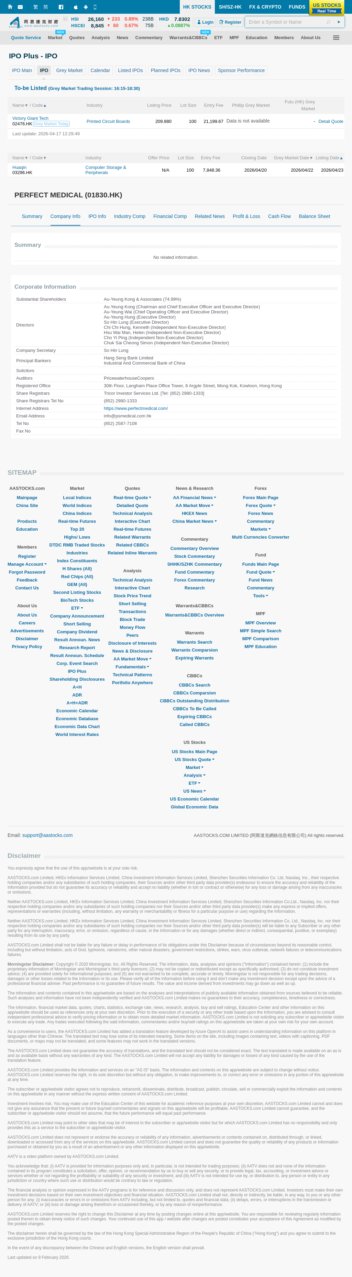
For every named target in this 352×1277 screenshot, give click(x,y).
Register (27, 556)
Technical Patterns (132, 674)
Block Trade (132, 619)
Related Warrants (132, 537)
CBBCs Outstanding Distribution (194, 700)
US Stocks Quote (194, 759)
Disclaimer (27, 638)
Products (27, 521)
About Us (27, 615)
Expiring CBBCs (194, 716)
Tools (260, 595)
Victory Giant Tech (30, 118)
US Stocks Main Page (194, 751)
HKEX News (194, 513)
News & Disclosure (132, 651)
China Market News (194, 521)
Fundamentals (132, 666)
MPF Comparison (260, 638)
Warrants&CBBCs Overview (194, 615)
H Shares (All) (77, 568)
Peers (132, 635)
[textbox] (294, 21)
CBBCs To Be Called (194, 708)
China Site (27, 505)
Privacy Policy (27, 646)
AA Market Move (132, 658)
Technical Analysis (133, 513)
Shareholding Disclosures (77, 679)
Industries (77, 552)
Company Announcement (77, 616)
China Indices (77, 513)
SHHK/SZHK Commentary (194, 564)
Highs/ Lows (77, 537)
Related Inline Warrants (132, 552)
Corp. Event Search (77, 663)
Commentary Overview (194, 548)
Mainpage (27, 497)
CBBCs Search (194, 685)
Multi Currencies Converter (260, 537)
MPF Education (260, 646)
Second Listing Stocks (77, 592)
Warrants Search (194, 642)
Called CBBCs (194, 724)
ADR (77, 695)
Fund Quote (260, 572)
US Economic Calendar (194, 799)
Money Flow (132, 627)
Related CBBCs (132, 545)
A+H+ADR (77, 702)
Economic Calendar (77, 710)
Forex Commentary (194, 580)
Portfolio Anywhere (132, 682)
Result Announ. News (77, 639)
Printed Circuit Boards (108, 121)
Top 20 (77, 529)
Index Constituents (77, 560)
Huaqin (19, 167)
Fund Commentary (194, 572)
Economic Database (77, 718)
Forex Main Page (260, 497)
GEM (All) (77, 584)
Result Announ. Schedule (77, 655)
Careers (27, 622)
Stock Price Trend (132, 595)
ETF (77, 608)
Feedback (27, 580)
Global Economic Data (194, 806)
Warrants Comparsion (194, 650)
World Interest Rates (77, 734)
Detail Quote (331, 121)
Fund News (261, 580)
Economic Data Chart (77, 726)
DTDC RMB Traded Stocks (77, 545)
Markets (261, 529)
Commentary (260, 521)
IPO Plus (77, 671)
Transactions (132, 611)
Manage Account (27, 564)
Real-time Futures (77, 521)
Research (195, 587)
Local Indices (77, 497)
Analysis (194, 775)
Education (27, 529)
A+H (77, 687)
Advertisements (27, 630)
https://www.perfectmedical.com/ (136, 408)
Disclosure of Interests (132, 643)
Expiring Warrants (194, 657)
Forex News (260, 513)
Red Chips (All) (77, 576)
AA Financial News (194, 497)
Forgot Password (27, 572)
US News (194, 791)
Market (195, 767)
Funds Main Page (260, 564)
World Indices (77, 505)
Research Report (77, 647)
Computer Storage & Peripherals (106, 170)
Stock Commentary (194, 556)
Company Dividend (77, 631)
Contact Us (27, 587)
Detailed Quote (132, 505)
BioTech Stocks (77, 600)
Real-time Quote (133, 497)
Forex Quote (261, 505)
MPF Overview (260, 622)
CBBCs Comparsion (194, 692)
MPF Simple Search (261, 630)
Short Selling (77, 623)
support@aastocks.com (47, 835)
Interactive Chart (132, 521)
